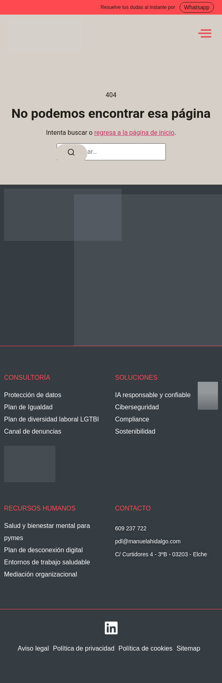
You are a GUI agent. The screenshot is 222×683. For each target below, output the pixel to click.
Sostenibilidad (135, 431)
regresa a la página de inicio (134, 132)
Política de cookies (145, 648)
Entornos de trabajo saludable (47, 562)
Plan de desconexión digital (43, 550)
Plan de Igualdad (28, 407)
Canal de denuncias (32, 431)
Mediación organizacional (40, 574)
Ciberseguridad (137, 407)
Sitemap (188, 648)
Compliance (132, 419)
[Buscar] (71, 153)
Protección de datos (32, 395)
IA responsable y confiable (153, 395)
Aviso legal (33, 648)
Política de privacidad (83, 648)
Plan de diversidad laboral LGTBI (51, 419)
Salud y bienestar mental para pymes (47, 531)
